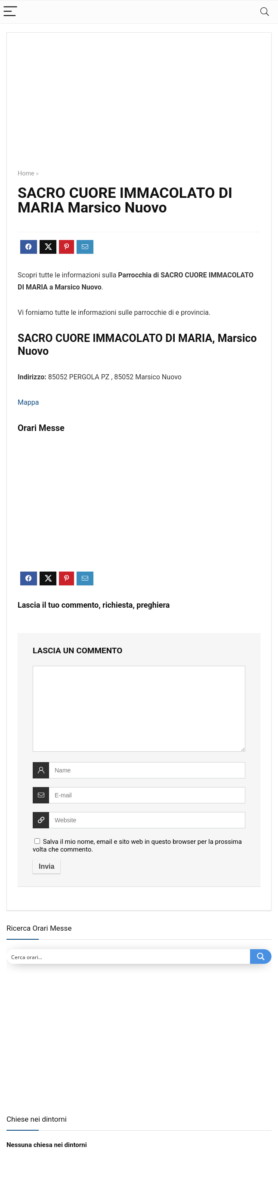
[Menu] (10, 11)
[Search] (264, 11)
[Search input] (128, 956)
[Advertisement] (139, 107)
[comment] (139, 709)
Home (26, 173)
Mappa (28, 402)
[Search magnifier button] (261, 956)
